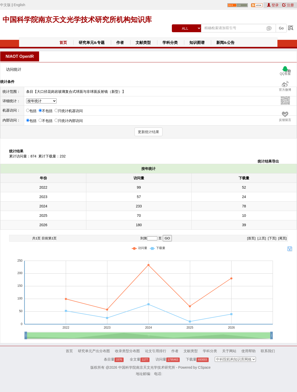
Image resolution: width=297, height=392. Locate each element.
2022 (43, 187)
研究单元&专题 (92, 43)
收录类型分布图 (127, 351)
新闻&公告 (225, 43)
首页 (63, 43)
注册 (288, 5)
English (19, 5)
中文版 (5, 5)
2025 (43, 215)
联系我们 (268, 351)
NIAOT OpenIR (20, 56)
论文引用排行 (155, 351)
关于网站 (229, 351)
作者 (120, 43)
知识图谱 (197, 43)
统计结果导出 (268, 161)
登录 (273, 5)
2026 (43, 225)
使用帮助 (248, 351)
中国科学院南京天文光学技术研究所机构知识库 (77, 20)
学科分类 (170, 43)
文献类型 (143, 43)
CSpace (204, 367)
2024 (43, 206)
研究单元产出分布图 (94, 351)
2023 (43, 197)
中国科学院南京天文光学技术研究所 (146, 367)
